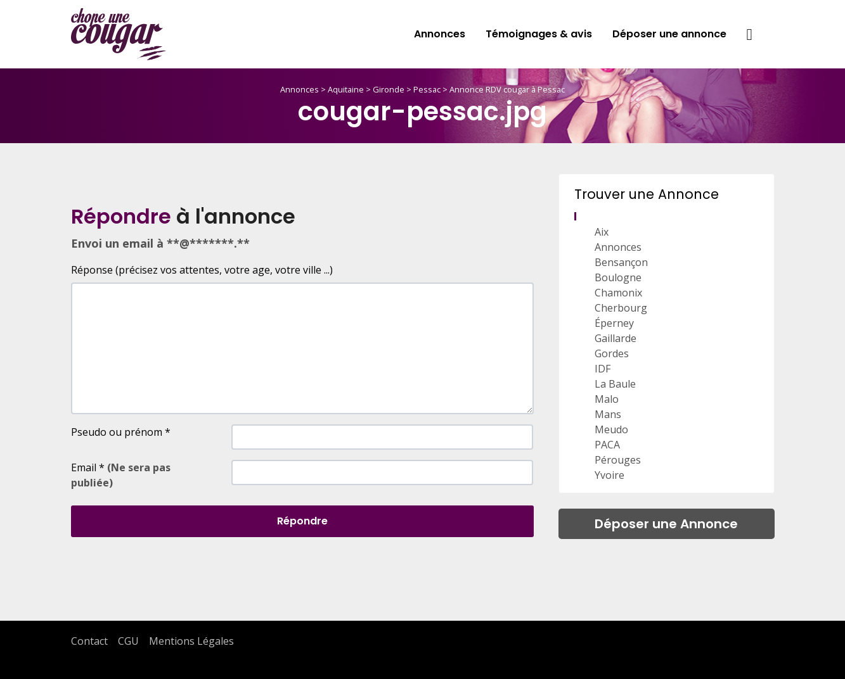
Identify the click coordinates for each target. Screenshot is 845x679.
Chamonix (618, 293)
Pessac (427, 89)
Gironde (388, 89)
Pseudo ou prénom (121, 432)
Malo (607, 399)
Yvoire (609, 475)
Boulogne (618, 277)
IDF (602, 369)
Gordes (612, 353)
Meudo (611, 429)
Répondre (302, 521)
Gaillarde (615, 338)
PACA (607, 445)
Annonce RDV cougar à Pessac (507, 89)
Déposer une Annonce (666, 524)
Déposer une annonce (669, 34)
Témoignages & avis (539, 34)
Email (121, 475)
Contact (89, 641)
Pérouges (618, 460)
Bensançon (621, 262)
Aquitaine (346, 89)
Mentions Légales (191, 641)
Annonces (439, 34)
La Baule (615, 384)
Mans (608, 414)
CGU (128, 641)
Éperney (614, 323)
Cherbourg (621, 308)
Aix (602, 232)
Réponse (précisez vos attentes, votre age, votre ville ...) (202, 270)
